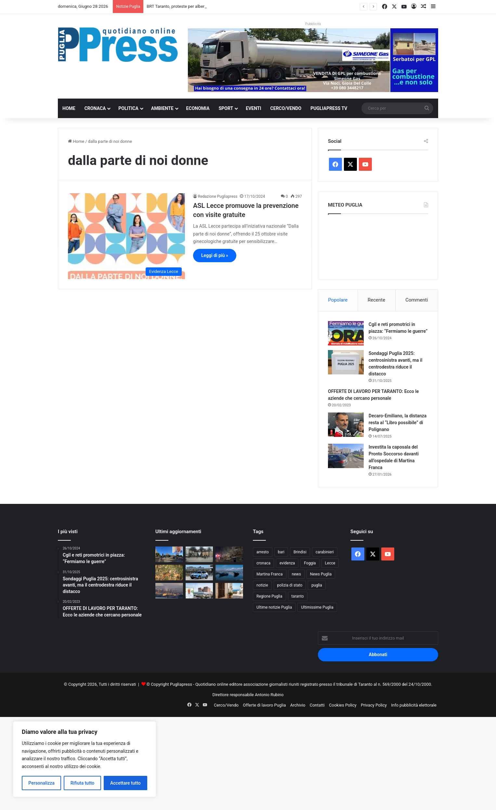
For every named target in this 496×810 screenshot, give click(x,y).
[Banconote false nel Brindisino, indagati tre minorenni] (199, 572)
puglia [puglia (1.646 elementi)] (316, 585)
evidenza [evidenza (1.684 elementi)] (287, 563)
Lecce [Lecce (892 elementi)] (330, 563)
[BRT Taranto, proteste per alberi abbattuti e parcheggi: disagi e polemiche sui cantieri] (199, 554)
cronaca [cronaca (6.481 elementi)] (263, 563)
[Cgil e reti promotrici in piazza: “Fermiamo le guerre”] (346, 333)
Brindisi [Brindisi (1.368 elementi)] (300, 552)
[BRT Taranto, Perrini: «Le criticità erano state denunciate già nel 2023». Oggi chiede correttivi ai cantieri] (169, 554)
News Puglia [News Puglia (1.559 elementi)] (321, 574)
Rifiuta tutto (83, 783)
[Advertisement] (195, 762)
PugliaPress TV (328, 108)
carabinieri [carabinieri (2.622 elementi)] (325, 552)
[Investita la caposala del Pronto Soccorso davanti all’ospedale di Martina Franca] (346, 456)
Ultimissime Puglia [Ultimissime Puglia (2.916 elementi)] (317, 607)
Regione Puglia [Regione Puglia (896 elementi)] (269, 596)
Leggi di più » (214, 255)
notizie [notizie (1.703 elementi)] (262, 585)
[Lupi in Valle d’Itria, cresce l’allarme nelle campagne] (169, 572)
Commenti (416, 300)
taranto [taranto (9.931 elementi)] (298, 596)
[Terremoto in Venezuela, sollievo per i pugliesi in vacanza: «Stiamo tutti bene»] (229, 554)
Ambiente (162, 108)
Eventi (253, 108)
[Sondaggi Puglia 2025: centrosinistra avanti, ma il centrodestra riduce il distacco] (346, 362)
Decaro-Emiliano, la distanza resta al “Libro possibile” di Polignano (397, 422)
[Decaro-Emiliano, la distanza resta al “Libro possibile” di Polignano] (346, 424)
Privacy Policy (374, 705)
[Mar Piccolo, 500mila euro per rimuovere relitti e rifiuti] (229, 572)
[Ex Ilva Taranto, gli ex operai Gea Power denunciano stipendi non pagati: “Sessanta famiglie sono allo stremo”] (169, 591)
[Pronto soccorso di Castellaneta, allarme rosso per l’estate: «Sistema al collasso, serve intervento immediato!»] (199, 591)
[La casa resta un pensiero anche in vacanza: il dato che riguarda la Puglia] (229, 591)
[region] (84, 759)
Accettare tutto (125, 783)
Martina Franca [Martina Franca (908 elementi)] (269, 574)
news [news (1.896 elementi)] (296, 574)
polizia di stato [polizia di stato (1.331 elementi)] (290, 585)
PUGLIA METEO (378, 245)
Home (68, 108)
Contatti (317, 705)
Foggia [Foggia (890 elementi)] (310, 563)
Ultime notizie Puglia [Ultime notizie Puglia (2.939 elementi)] (274, 607)
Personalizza (41, 783)
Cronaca (95, 108)
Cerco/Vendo (286, 108)
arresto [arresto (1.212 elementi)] (262, 552)
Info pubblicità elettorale (414, 705)
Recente (376, 300)
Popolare (337, 300)
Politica (128, 108)
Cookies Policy (343, 705)
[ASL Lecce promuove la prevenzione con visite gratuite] (126, 236)
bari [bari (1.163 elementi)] (281, 552)
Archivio (298, 705)
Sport (226, 108)
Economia (198, 108)
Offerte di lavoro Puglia (264, 705)
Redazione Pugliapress (217, 196)
